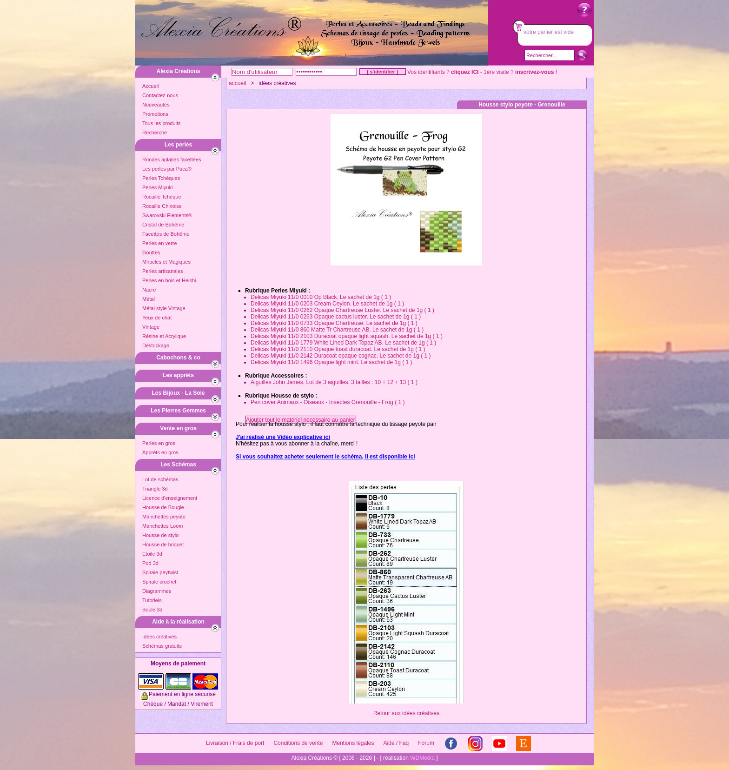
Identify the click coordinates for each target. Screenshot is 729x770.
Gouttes (151, 252)
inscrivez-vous (534, 72)
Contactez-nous (160, 95)
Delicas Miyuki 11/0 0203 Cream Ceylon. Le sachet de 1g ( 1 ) (327, 303)
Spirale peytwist (160, 572)
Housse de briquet (163, 544)
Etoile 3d (152, 554)
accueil (237, 83)
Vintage (150, 327)
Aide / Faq (396, 743)
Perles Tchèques (161, 178)
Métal (148, 299)
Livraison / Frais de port (235, 743)
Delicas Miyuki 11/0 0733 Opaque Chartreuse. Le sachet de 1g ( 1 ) (334, 323)
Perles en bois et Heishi (169, 280)
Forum (426, 743)
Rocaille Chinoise (162, 206)
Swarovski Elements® (167, 215)
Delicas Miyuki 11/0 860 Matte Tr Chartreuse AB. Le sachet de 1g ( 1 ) (337, 329)
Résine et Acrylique (164, 336)
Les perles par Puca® (167, 169)
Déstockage (155, 345)
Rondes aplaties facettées (171, 159)
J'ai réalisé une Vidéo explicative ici (283, 437)
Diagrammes (156, 591)
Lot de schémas (160, 479)
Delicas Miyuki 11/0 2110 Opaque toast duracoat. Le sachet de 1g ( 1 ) (338, 349)
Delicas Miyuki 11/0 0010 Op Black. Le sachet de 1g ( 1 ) (321, 297)
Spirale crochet (159, 581)
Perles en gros (158, 443)
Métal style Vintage (164, 308)
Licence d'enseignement (169, 498)
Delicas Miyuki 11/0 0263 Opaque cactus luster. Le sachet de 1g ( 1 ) (336, 316)
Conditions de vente (298, 743)
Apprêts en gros (160, 452)
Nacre (149, 289)
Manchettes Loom (162, 526)
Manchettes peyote (164, 516)
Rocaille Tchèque (161, 196)
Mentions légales (353, 743)
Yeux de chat (157, 317)
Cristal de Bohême (163, 224)
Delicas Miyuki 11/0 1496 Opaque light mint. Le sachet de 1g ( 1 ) (331, 362)
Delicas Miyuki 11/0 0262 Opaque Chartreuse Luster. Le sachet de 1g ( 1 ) (342, 310)
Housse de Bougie (163, 507)
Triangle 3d (155, 488)
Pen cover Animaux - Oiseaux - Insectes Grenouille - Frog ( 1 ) (327, 402)
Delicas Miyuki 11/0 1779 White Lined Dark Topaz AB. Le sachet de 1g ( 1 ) (343, 342)
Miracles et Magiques (166, 262)
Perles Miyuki (157, 187)
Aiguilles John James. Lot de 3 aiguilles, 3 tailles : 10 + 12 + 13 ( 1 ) (334, 382)
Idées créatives (159, 636)
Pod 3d (150, 563)
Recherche (154, 132)
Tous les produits (161, 123)
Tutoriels (152, 600)
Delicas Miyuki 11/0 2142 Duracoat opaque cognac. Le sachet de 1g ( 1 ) (341, 355)
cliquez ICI (464, 72)
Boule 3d (152, 609)
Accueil (150, 86)
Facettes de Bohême (166, 234)
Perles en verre (159, 243)
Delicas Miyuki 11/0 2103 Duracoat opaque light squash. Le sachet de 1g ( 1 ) (347, 336)
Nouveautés (156, 104)
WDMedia (422, 758)
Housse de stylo (160, 535)
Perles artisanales (162, 271)
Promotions (155, 114)
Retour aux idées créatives (406, 713)
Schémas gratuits (162, 646)
